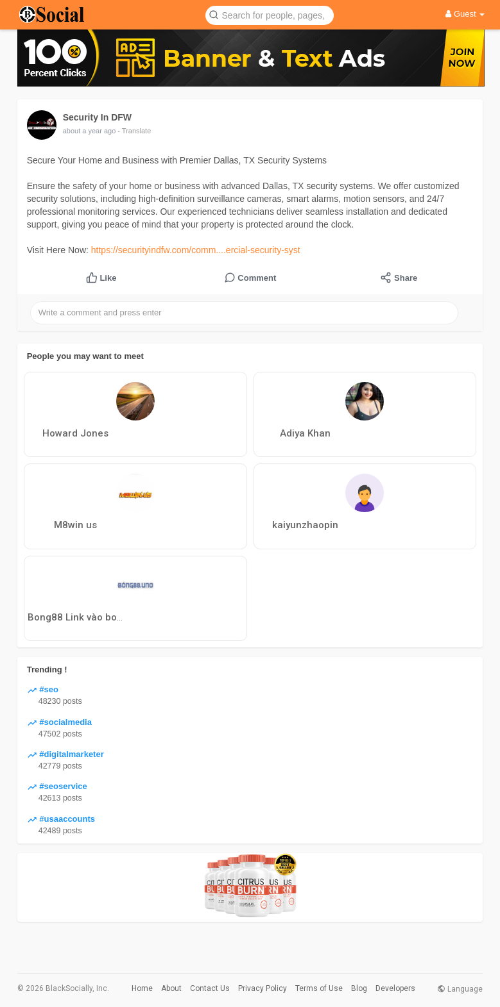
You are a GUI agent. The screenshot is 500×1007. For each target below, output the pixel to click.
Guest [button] (465, 14)
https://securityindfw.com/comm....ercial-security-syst (195, 250)
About (171, 988)
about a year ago (89, 131)
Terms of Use (319, 988)
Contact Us (210, 988)
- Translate (134, 131)
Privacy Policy (262, 988)
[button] (269, 14)
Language (460, 989)
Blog (359, 988)
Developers (395, 988)
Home (142, 988)
